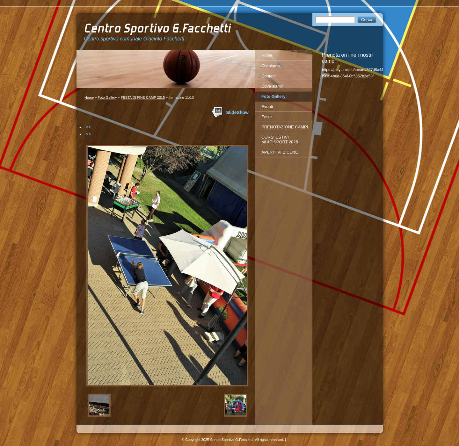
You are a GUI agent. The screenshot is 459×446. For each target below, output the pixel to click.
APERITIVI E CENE (279, 152)
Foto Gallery (107, 97)
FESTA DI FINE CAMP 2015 (143, 97)
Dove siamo (272, 86)
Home (89, 97)
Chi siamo (270, 65)
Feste (266, 116)
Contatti (268, 76)
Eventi (267, 106)
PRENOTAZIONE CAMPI (284, 127)
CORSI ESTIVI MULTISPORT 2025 (279, 139)
